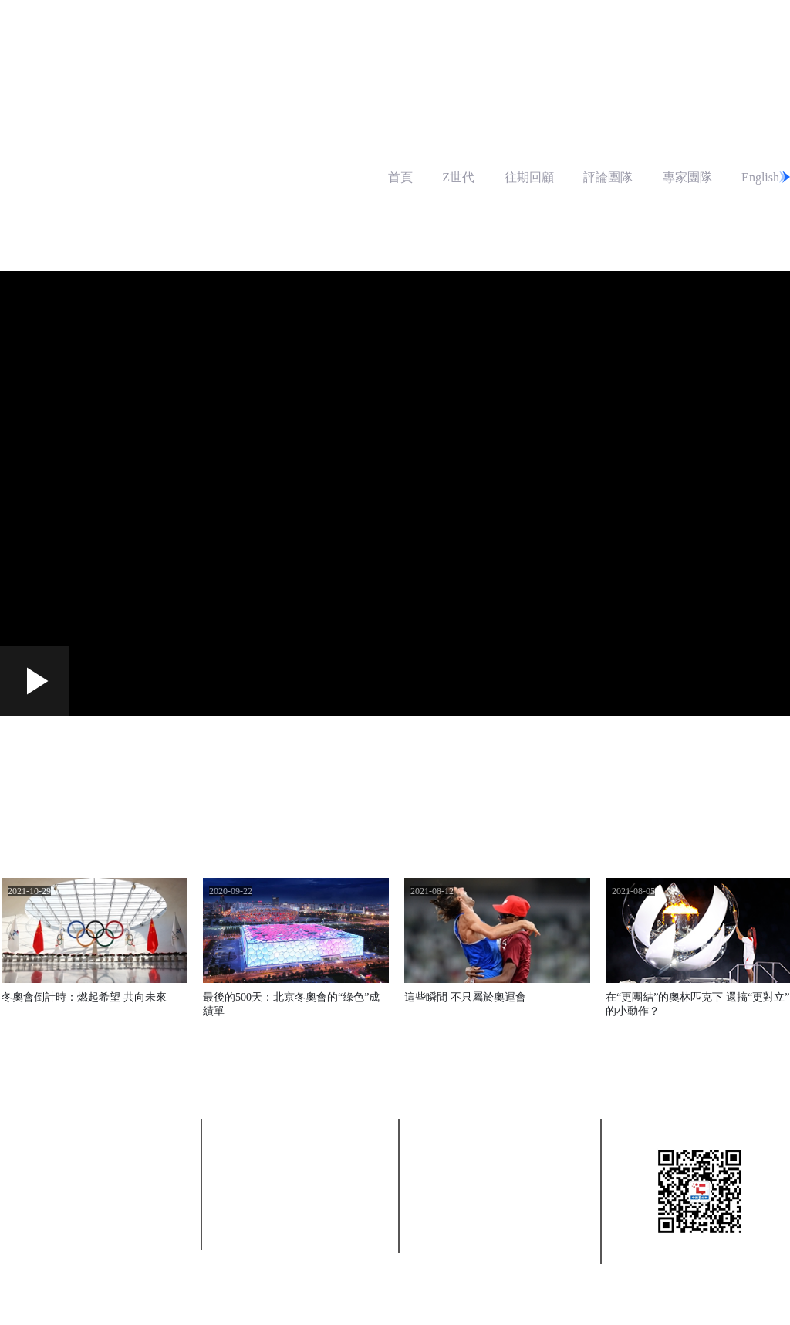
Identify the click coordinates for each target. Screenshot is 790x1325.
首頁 (400, 177)
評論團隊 (608, 177)
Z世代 (458, 177)
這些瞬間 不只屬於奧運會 (465, 997)
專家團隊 (687, 177)
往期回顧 (529, 177)
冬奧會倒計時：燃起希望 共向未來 (84, 997)
